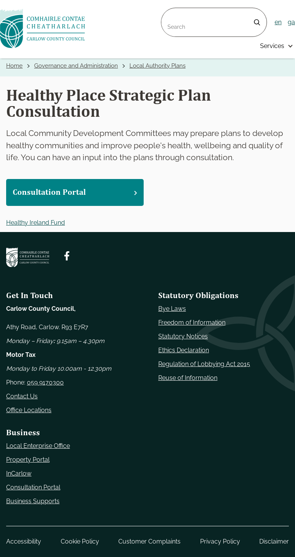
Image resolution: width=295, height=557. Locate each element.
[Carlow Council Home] (27, 257)
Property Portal (28, 459)
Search (171, 12)
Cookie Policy (80, 541)
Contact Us (22, 396)
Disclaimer (274, 541)
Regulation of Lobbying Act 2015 (204, 364)
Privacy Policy (220, 541)
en (278, 22)
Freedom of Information (191, 322)
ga (291, 22)
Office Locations (28, 410)
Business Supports (33, 501)
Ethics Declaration (183, 350)
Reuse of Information (187, 377)
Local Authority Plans (157, 65)
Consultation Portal (33, 487)
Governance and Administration (76, 65)
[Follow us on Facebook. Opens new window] (66, 255)
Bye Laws (172, 308)
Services (272, 46)
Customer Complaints (149, 541)
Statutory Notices (183, 336)
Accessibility (23, 541)
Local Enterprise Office (38, 445)
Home (14, 65)
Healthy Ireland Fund (35, 222)
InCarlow (18, 473)
